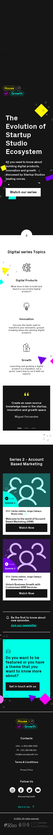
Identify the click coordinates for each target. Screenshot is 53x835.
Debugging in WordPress (13, 28)
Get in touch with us (22, 686)
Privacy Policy (26, 770)
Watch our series (23, 192)
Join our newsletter (24, 625)
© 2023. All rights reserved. (26, 819)
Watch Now (26, 527)
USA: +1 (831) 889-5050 (26, 746)
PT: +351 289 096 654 (26, 750)
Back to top (24, 807)
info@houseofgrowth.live (26, 754)
